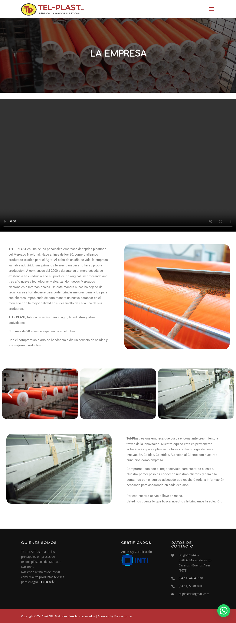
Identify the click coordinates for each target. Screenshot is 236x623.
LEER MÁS (48, 582)
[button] (10, 393)
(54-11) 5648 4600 (191, 586)
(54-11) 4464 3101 (191, 578)
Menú (211, 9)
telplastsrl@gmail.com (194, 594)
